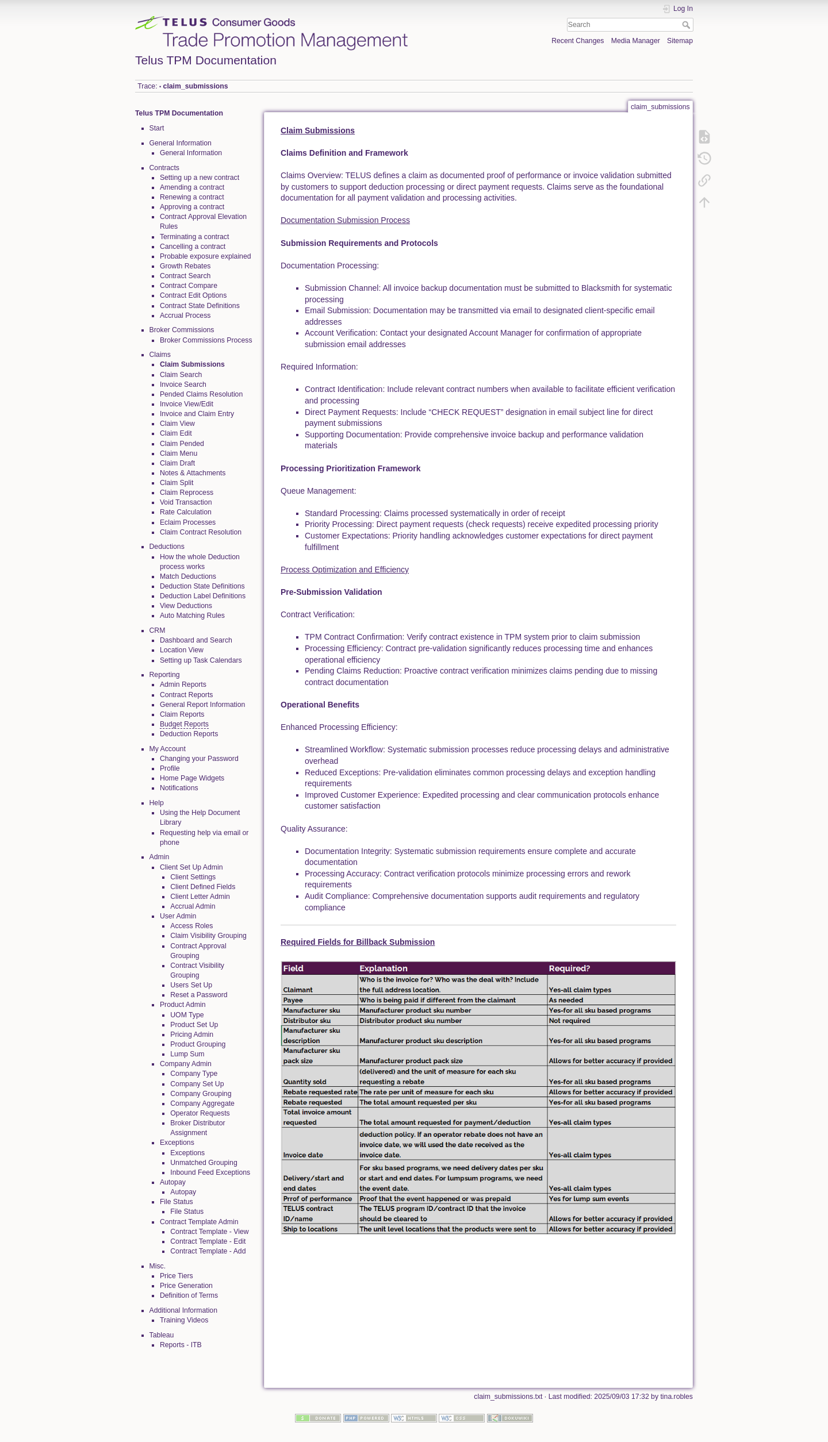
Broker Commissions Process (206, 340)
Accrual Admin (192, 906)
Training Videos (184, 1320)
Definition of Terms (189, 1295)
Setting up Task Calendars (201, 660)
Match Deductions (188, 576)
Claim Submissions (192, 364)
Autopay (183, 1192)
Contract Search (185, 276)
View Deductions (186, 606)
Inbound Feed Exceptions (210, 1172)
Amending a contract (192, 187)
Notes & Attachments (192, 473)
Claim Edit (176, 433)
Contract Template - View (209, 1232)
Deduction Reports (189, 734)
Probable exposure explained (205, 256)
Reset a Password (198, 995)
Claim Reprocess (186, 493)
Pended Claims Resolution (201, 394)
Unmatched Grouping (203, 1163)
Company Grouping (200, 1094)
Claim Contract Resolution (200, 532)
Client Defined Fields (202, 887)
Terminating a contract (194, 237)
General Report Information (202, 705)
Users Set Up (191, 985)
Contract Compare (188, 286)
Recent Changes (577, 41)
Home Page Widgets (192, 778)
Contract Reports (186, 695)
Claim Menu (178, 453)
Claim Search (181, 375)
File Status (187, 1212)
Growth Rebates (185, 266)
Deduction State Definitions (202, 586)
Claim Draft (177, 463)
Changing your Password (199, 759)
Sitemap (680, 41)
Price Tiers (176, 1276)
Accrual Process (185, 316)
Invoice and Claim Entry (197, 414)
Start (157, 128)
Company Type (193, 1074)
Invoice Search (183, 384)
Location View (182, 650)
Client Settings (193, 877)
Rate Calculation (186, 512)
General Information (191, 153)
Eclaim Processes (188, 522)
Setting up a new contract (199, 178)
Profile (170, 768)
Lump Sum (187, 1054)
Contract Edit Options (193, 295)
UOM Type (187, 1015)
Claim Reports (182, 714)
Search (687, 25)
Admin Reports (183, 684)
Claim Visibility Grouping (208, 936)
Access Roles (191, 926)
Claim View (177, 424)
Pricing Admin (191, 1034)
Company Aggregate (202, 1103)
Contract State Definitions (200, 306)
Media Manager (635, 41)
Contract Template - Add (208, 1251)
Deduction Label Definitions (203, 596)
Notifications (179, 788)
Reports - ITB (181, 1345)
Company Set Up (197, 1084)
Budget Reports (184, 724)
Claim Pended (182, 444)
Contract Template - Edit (208, 1241)
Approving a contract (192, 207)
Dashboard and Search (196, 640)
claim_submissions (195, 86)
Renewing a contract (192, 197)
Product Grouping (197, 1044)
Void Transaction (186, 502)
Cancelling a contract (192, 247)
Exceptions (187, 1153)
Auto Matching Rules (192, 616)
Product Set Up (194, 1025)
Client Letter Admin (200, 897)
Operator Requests (200, 1113)
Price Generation (186, 1286)
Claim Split (177, 483)
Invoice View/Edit (186, 404)
